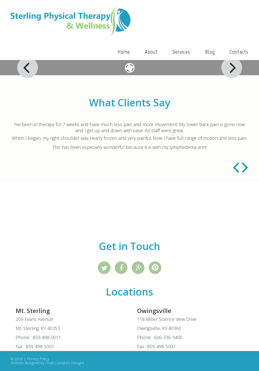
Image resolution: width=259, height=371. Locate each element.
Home (124, 51)
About (151, 51)
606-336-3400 (168, 337)
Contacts (239, 51)
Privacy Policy (38, 358)
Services (181, 51)
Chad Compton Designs (64, 362)
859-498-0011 (47, 337)
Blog (210, 51)
